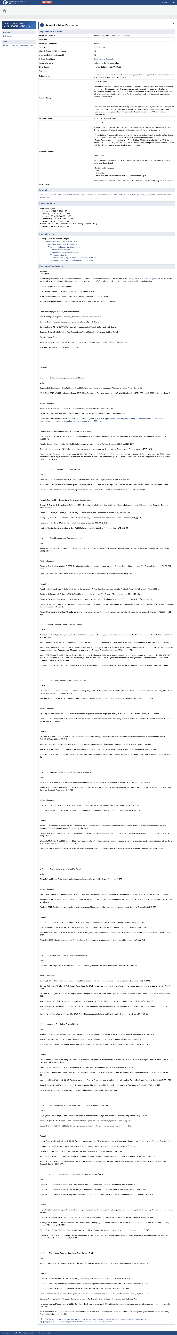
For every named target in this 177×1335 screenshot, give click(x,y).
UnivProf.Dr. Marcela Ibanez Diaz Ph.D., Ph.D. (105, 195)
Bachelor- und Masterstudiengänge (64, 252)
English (164, 2)
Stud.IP (14, 1333)
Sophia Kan (44, 197)
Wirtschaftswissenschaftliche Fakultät (63, 244)
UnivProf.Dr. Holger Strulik (134, 195)
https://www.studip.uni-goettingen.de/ (148, 279)
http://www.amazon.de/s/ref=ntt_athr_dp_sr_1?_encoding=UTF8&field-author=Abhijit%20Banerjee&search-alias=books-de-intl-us (95, 1319)
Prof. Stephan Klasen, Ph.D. (51, 195)
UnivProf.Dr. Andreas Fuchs (74, 195)
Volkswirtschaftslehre (61, 255)
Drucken (8, 36)
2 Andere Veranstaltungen (60, 250)
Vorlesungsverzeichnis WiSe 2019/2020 (61, 241)
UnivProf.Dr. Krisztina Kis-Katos (159, 195)
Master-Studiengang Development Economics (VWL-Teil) (74, 258)
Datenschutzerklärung (27, 1333)
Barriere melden (44, 1333)
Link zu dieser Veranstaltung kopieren (19, 45)
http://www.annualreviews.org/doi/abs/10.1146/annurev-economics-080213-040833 (78, 1322)
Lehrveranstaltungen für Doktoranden (65, 247)
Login (174, 2)
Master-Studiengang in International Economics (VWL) (73, 260)
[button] (173, 23)
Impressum (5, 1333)
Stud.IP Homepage (168, 10)
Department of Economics (104, 59)
